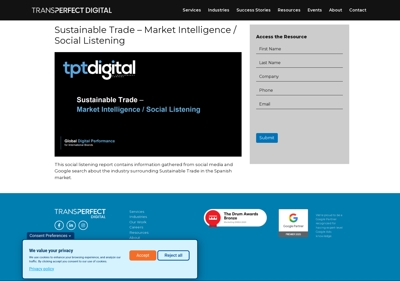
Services (192, 10)
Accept (142, 255)
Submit (266, 137)
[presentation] (295, 123)
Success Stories (253, 10)
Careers (136, 227)
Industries (218, 10)
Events (315, 10)
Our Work (138, 222)
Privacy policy (41, 269)
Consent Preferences (49, 236)
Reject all (173, 256)
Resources (289, 10)
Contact (357, 10)
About (335, 10)
